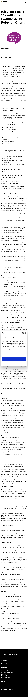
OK (14, 359)
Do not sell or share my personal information (14, 363)
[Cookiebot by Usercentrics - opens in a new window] (20, 333)
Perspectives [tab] (4, 664)
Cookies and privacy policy (7, 689)
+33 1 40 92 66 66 (6, 677)
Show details (20, 355)
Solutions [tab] (4, 660)
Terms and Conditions (6, 687)
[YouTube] (2, 682)
